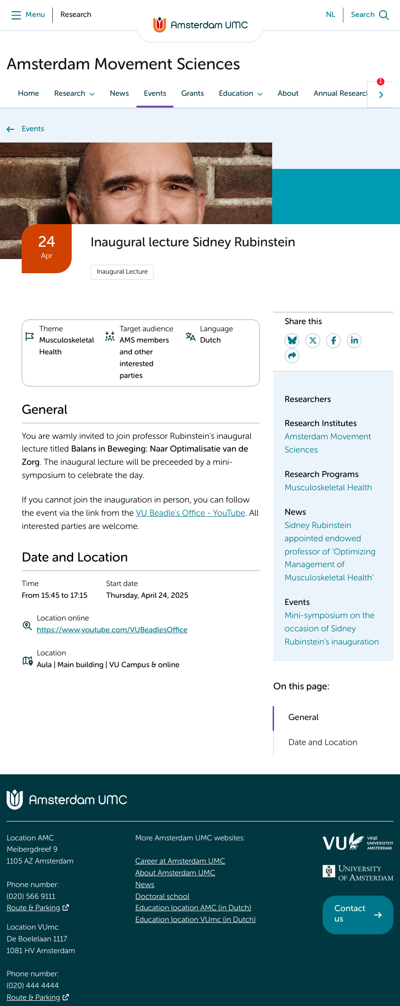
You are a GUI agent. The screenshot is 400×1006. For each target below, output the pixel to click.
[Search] (372, 15)
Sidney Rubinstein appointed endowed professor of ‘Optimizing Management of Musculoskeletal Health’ (329, 470)
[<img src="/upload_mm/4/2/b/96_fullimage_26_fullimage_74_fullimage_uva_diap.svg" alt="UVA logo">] (358, 810)
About (288, 94)
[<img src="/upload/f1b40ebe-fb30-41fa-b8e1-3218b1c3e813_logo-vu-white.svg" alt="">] (358, 778)
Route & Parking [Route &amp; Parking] (33, 845)
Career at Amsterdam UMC (180, 798)
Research (69, 94)
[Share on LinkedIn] (354, 258)
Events (155, 94)
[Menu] (26, 15)
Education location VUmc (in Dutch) (195, 857)
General (303, 636)
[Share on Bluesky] (292, 258)
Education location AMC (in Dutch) (193, 845)
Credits (383, 975)
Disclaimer (346, 975)
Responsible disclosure (93, 980)
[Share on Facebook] (333, 258)
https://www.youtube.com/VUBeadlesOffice (112, 549)
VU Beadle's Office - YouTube (190, 432)
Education (236, 94)
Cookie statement (288, 980)
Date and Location (322, 661)
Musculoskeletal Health (328, 406)
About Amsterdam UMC (175, 810)
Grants (192, 94)
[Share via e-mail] (292, 273)
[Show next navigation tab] (380, 94)
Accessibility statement (24, 980)
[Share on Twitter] (312, 258)
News (119, 94)
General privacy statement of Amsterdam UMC (187, 980)
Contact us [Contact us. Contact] (349, 851)
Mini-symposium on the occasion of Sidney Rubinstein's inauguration (331, 547)
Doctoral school (162, 834)
